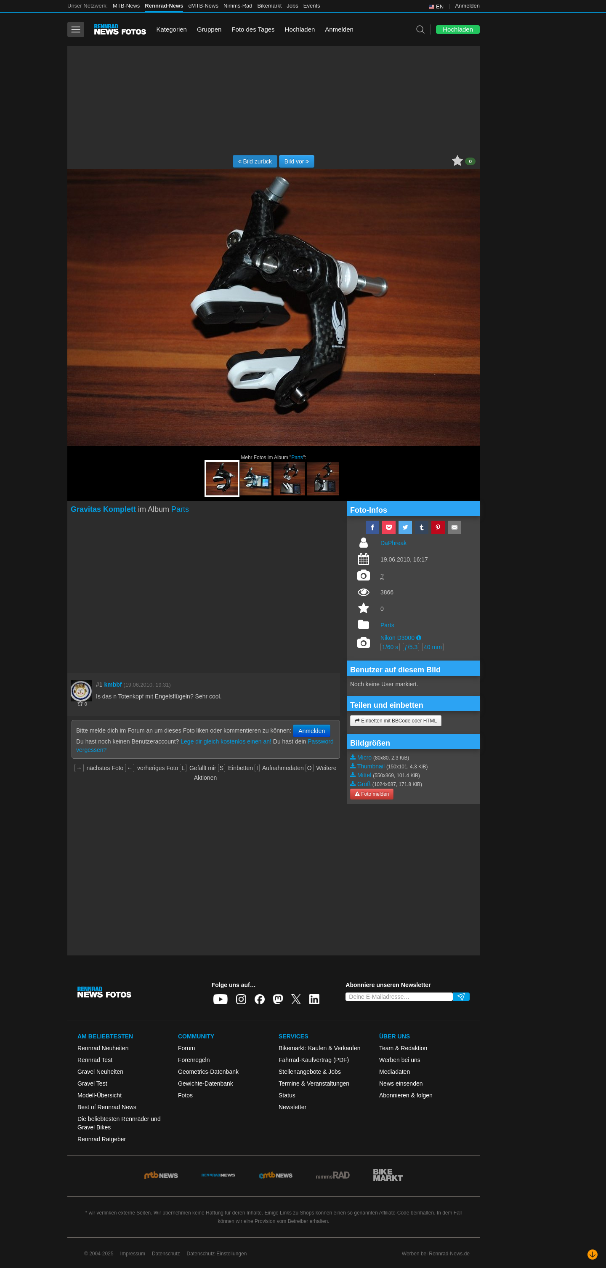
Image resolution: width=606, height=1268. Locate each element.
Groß (364, 784)
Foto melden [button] (372, 794)
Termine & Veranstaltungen (314, 1083)
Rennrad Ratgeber (101, 1139)
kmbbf (113, 684)
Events (311, 6)
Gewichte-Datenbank (205, 1083)
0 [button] (470, 161)
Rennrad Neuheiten (102, 1048)
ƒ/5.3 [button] (410, 647)
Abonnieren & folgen (406, 1095)
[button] (418, 637)
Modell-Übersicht (99, 1095)
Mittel (364, 775)
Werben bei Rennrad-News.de (436, 1254)
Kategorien (171, 29)
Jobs (292, 6)
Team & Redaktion (403, 1048)
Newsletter (292, 1107)
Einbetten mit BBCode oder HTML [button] (396, 721)
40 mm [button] (433, 647)
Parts (297, 457)
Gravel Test (92, 1083)
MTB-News (126, 6)
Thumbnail (371, 766)
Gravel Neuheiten (100, 1071)
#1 (99, 684)
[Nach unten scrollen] (592, 1254)
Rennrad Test (94, 1060)
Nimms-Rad (237, 6)
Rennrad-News (164, 6)
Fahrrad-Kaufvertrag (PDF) (314, 1060)
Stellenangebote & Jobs (310, 1071)
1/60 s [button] (390, 647)
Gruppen (209, 29)
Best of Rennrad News (106, 1107)
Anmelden (467, 6)
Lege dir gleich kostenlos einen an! (226, 741)
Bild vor (296, 161)
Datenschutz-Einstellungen (217, 1254)
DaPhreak (393, 543)
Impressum (132, 1254)
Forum (186, 1048)
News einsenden (401, 1083)
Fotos (185, 1095)
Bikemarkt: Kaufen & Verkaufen (320, 1048)
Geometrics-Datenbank (208, 1071)
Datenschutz (166, 1254)
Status (287, 1095)
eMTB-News (203, 6)
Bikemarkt (270, 6)
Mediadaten (394, 1071)
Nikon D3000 (397, 637)
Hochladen (300, 29)
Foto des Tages (252, 29)
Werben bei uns (399, 1060)
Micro (364, 757)
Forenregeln (194, 1060)
